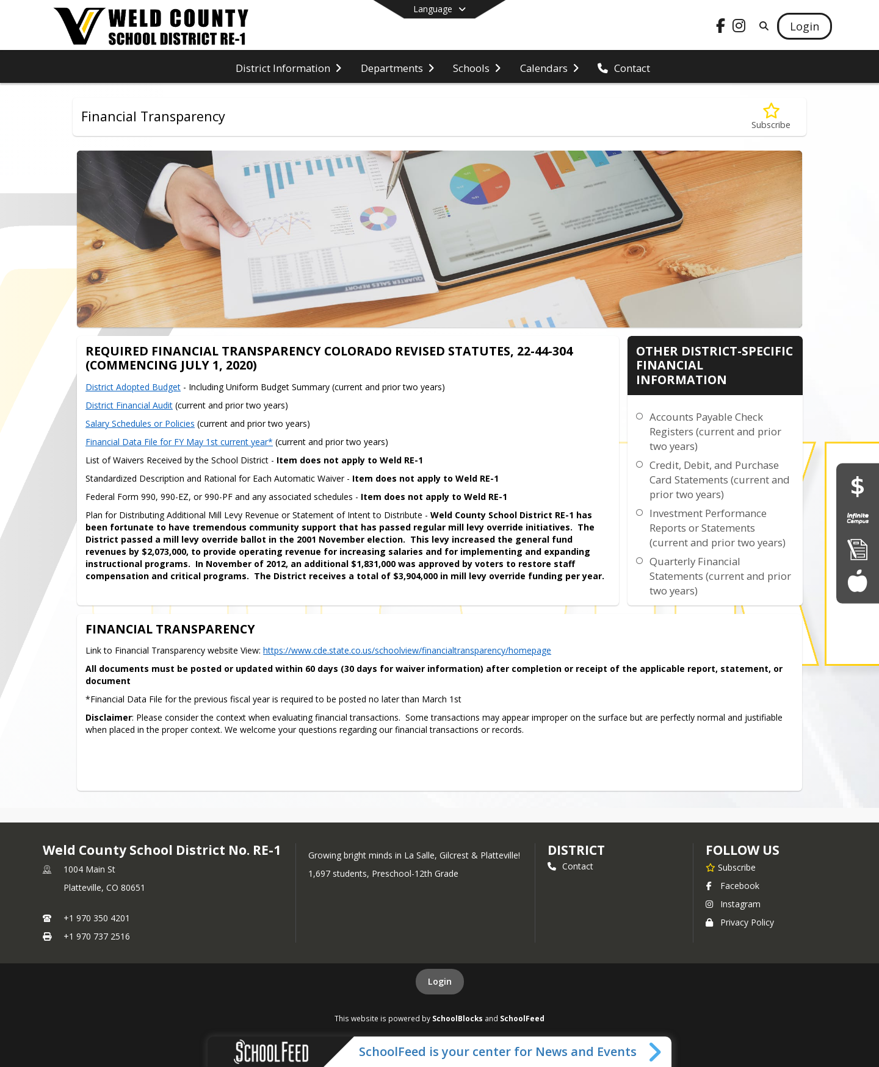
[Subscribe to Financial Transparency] (771, 117)
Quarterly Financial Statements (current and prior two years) (720, 576)
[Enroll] (857, 549)
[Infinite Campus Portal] (857, 518)
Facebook (732, 885)
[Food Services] (857, 580)
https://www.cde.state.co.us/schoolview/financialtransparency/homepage (407, 650)
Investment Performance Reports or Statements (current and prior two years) (717, 527)
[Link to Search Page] (761, 26)
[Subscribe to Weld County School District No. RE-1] (731, 867)
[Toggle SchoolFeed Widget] (655, 1052)
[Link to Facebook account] (721, 28)
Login (440, 981)
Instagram (733, 904)
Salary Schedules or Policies (140, 423)
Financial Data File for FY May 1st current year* (179, 442)
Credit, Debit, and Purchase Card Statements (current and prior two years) (719, 479)
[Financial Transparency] (857, 486)
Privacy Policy (740, 922)
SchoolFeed (522, 1018)
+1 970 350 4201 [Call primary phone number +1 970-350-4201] (96, 918)
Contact (570, 866)
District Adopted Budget (133, 387)
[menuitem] (288, 67)
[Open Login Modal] (804, 26)
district (576, 849)
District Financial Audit (129, 405)
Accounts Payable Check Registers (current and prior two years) (715, 431)
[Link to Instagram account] (739, 28)
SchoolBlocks (457, 1018)
